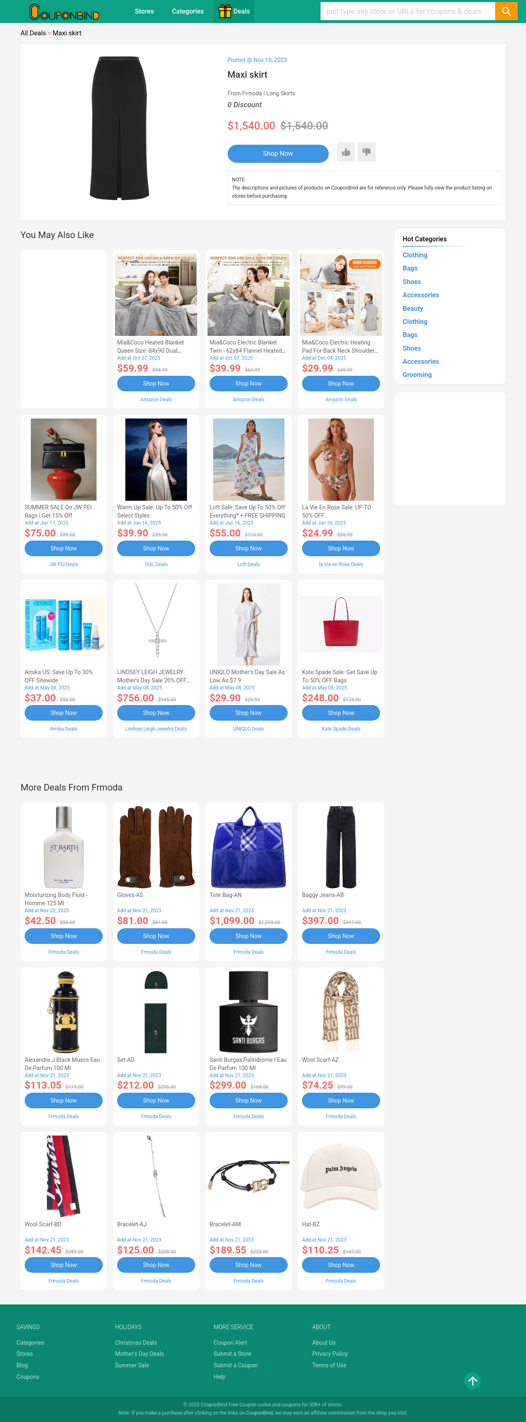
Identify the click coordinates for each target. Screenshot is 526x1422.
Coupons (27, 1376)
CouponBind (259, 1413)
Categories (188, 11)
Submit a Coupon (236, 1365)
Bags (410, 268)
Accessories (421, 295)
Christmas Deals (136, 1342)
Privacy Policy (330, 1353)
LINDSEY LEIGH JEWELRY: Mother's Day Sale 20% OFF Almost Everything (152, 680)
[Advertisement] (64, 328)
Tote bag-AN (226, 895)
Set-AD (126, 1060)
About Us (324, 1342)
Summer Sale (132, 1365)
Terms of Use (329, 1365)
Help (220, 1376)
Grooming (417, 375)
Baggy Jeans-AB (323, 895)
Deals (234, 11)
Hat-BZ (311, 1224)
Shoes (412, 282)
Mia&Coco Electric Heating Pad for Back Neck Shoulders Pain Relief (340, 350)
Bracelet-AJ (132, 1224)
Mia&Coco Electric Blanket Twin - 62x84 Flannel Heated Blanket (246, 350)
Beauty (413, 308)
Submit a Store (232, 1353)
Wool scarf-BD (43, 1224)
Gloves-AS (130, 895)
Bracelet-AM (225, 1224)
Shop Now (278, 153)
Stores (144, 11)
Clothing (415, 255)
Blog (22, 1365)
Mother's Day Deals (139, 1353)
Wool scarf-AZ (320, 1060)
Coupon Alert (230, 1342)
